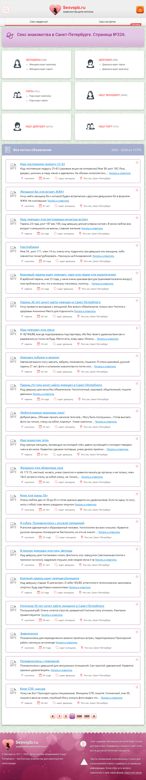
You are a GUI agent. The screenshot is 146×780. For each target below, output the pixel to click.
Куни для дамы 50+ (34, 495)
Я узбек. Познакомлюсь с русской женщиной (52, 523)
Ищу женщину (110, 95)
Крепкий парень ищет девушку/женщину (49, 578)
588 (79, 716)
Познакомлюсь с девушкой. (40, 661)
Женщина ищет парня (41, 69)
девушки (105, 59)
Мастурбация (29, 247)
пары (30, 91)
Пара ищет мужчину (40, 96)
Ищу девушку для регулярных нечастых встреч (54, 219)
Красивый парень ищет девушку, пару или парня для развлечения (68, 274)
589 (86, 716)
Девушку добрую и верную (39, 357)
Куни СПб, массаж (32, 688)
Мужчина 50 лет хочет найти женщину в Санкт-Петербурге (62, 605)
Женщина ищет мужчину (42, 64)
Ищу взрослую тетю (34, 440)
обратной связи (133, 772)
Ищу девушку (36, 126)
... (72, 716)
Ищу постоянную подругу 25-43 (42, 164)
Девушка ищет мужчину (115, 69)
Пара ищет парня (38, 100)
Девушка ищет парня (113, 64)
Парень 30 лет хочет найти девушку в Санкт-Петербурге (60, 302)
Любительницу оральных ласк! (42, 412)
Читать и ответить (120, 173)
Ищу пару (106, 126)
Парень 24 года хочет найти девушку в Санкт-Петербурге (61, 385)
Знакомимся (29, 633)
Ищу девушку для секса (37, 329)
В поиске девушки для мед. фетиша (46, 550)
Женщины (33, 59)
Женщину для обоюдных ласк (41, 467)
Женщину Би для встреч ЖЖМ (42, 191)
